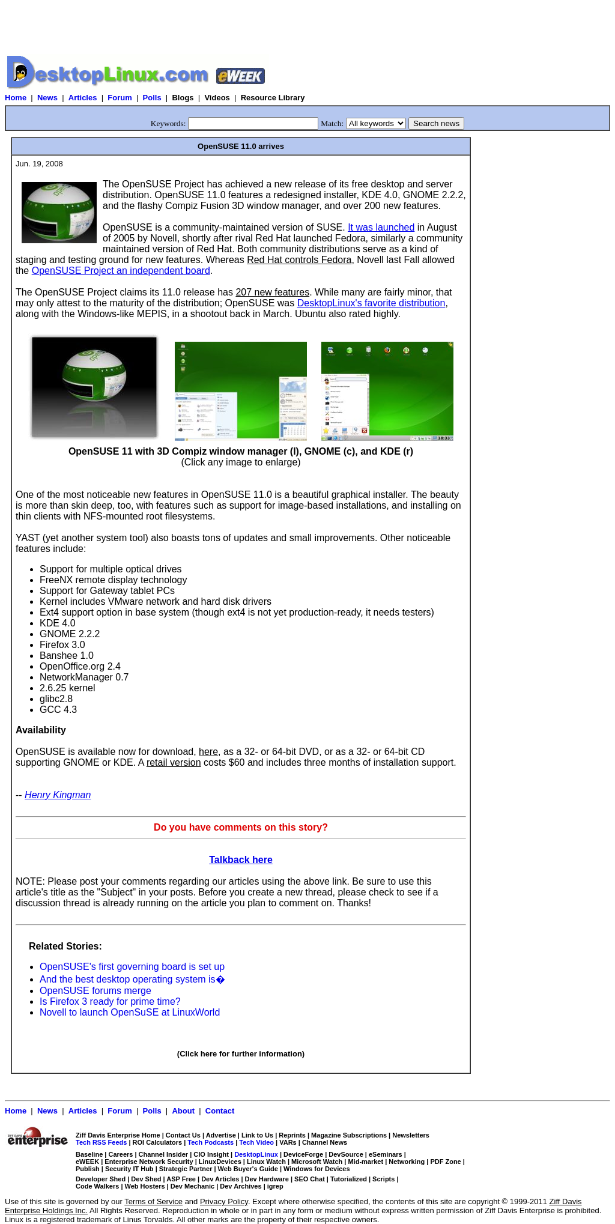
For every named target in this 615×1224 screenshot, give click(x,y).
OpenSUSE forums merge (95, 991)
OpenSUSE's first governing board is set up (132, 967)
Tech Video (256, 1142)
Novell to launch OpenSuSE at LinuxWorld (130, 1012)
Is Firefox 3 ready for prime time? (110, 1001)
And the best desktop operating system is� (132, 979)
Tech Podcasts (210, 1142)
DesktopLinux (256, 1154)
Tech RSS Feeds (101, 1142)
